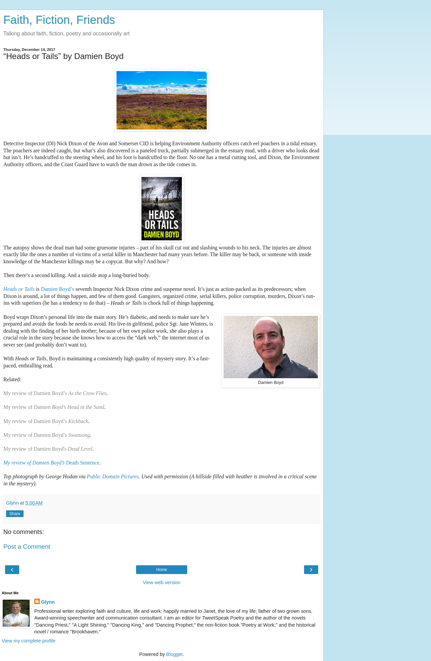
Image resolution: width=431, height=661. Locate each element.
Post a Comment (26, 546)
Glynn (48, 602)
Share (14, 513)
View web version (161, 582)
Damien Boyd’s (57, 289)
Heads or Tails (19, 289)
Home (161, 569)
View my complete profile (29, 640)
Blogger (174, 654)
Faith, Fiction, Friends (59, 19)
